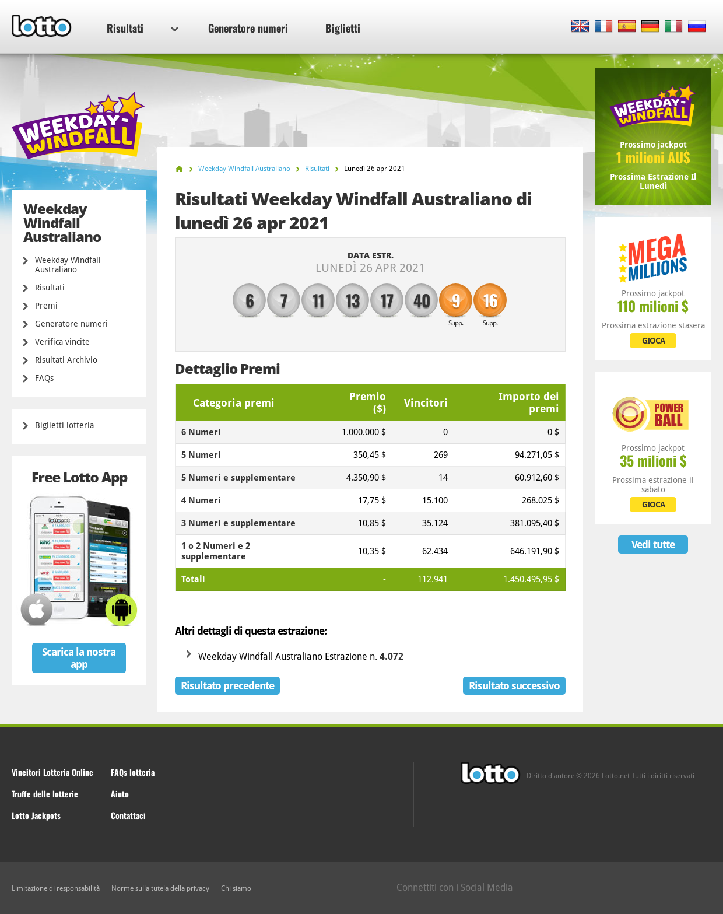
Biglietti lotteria (64, 425)
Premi (46, 305)
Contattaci (128, 815)
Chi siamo (236, 888)
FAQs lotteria (133, 772)
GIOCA (653, 340)
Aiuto (120, 793)
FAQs (44, 378)
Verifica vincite (62, 341)
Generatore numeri (248, 28)
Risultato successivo (514, 686)
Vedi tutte (653, 544)
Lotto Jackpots (36, 815)
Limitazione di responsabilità (56, 888)
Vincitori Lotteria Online (52, 772)
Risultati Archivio (66, 360)
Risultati (142, 28)
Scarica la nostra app (78, 658)
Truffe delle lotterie (45, 793)
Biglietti (342, 28)
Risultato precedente (227, 686)
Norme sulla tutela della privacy (160, 888)
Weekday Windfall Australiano (68, 264)
